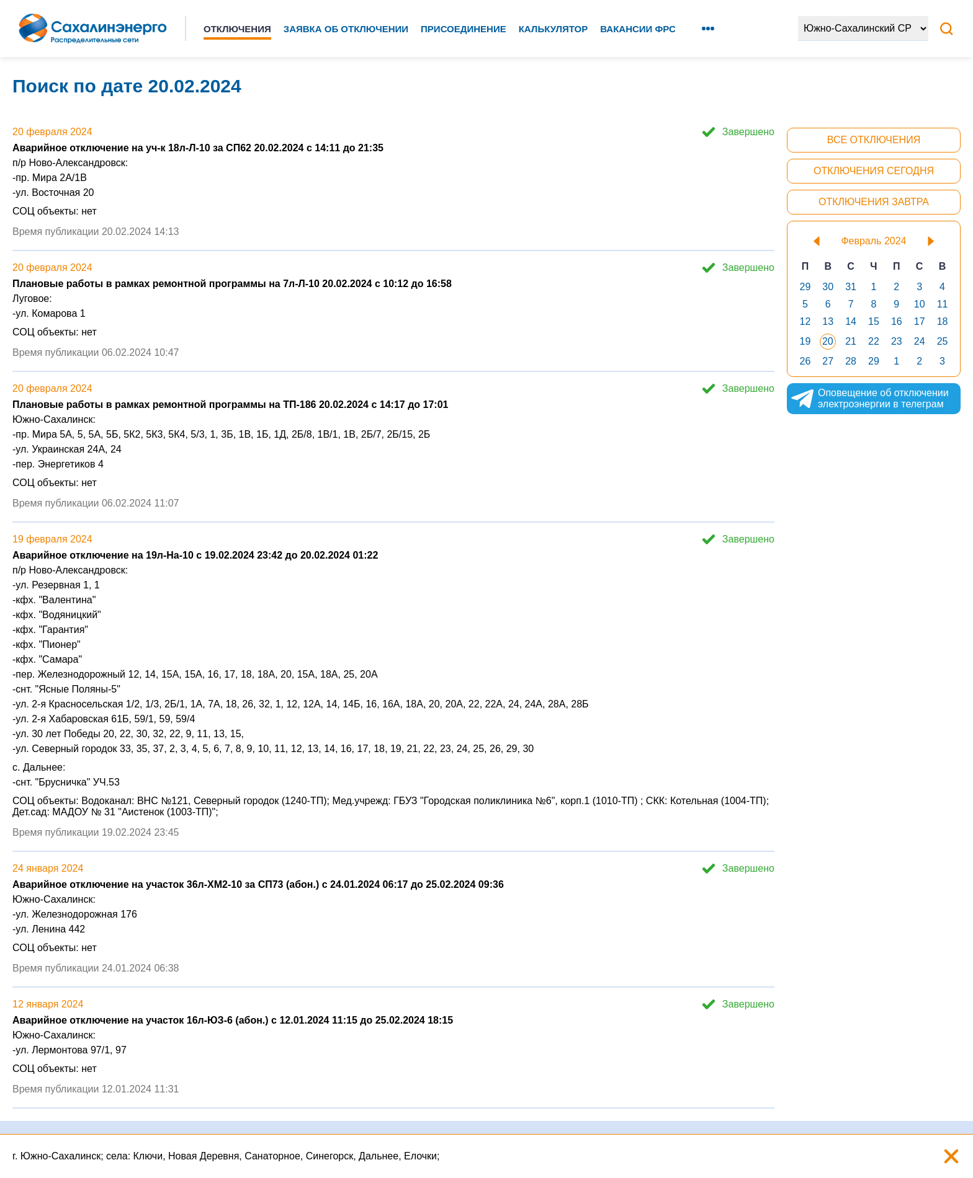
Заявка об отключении (346, 29)
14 (850, 321)
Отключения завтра (873, 202)
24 (919, 341)
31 (850, 286)
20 (827, 341)
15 (873, 321)
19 (805, 341)
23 (896, 341)
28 (850, 361)
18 (942, 321)
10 (919, 304)
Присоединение (463, 29)
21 (850, 341)
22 (873, 341)
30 (827, 286)
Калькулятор (553, 29)
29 (805, 286)
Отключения (237, 29)
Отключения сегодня (874, 171)
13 (827, 321)
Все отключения (873, 140)
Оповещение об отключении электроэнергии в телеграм (869, 398)
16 (896, 321)
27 (827, 361)
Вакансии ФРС (638, 29)
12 (805, 321)
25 (942, 341)
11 (942, 304)
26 (805, 361)
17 (919, 321)
